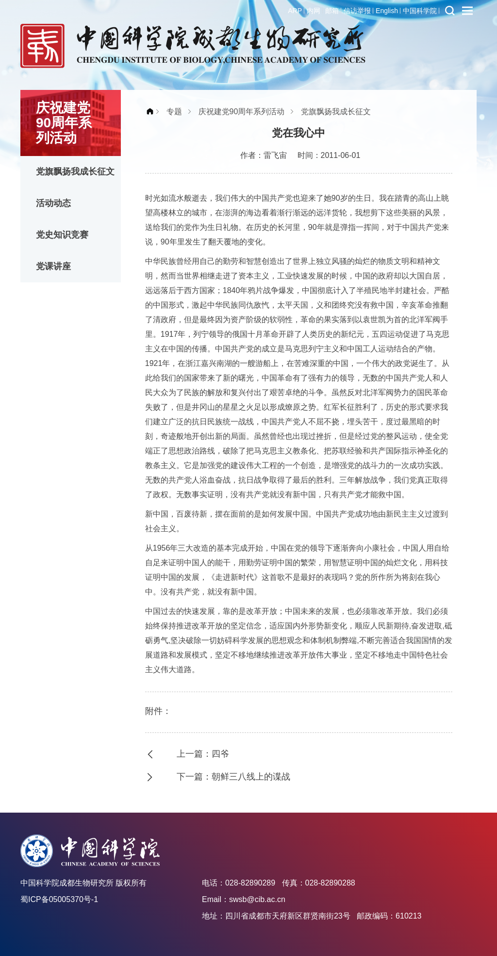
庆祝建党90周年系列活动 (242, 111)
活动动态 (53, 203)
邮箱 (332, 11)
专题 (174, 111)
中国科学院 (420, 11)
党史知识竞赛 (62, 235)
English (387, 11)
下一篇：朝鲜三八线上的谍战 (233, 777)
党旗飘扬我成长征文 (75, 171)
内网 (313, 11)
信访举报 (357, 11)
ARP (295, 11)
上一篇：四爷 (203, 754)
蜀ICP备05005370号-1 (59, 899)
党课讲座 (53, 266)
